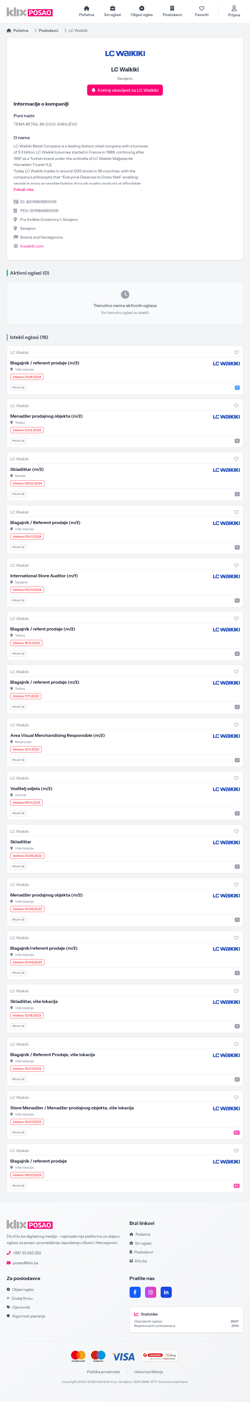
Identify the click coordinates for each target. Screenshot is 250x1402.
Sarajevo (21, 582)
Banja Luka (23, 742)
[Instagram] (150, 1292)
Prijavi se (18, 387)
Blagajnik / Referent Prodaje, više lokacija (52, 1055)
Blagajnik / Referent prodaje (45, 522)
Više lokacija (24, 369)
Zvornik (20, 795)
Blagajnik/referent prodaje (44, 948)
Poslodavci (48, 30)
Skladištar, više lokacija (34, 1001)
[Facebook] (135, 1292)
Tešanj (20, 423)
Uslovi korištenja (148, 1372)
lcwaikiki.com (32, 246)
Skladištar (27, 469)
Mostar (20, 476)
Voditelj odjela (31, 788)
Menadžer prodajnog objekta (46, 416)
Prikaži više (24, 189)
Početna (17, 30)
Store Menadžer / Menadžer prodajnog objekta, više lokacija (72, 1108)
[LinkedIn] (166, 1292)
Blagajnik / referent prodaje (44, 363)
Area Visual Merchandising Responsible (57, 735)
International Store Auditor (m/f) (44, 576)
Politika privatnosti (103, 1372)
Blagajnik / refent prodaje (42, 629)
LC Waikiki (19, 352)
